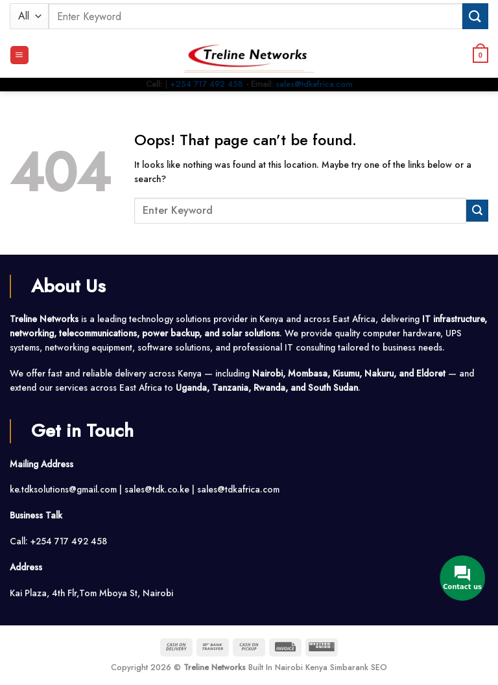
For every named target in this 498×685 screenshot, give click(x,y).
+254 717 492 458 (206, 84)
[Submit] (475, 16)
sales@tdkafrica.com (314, 84)
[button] (19, 55)
